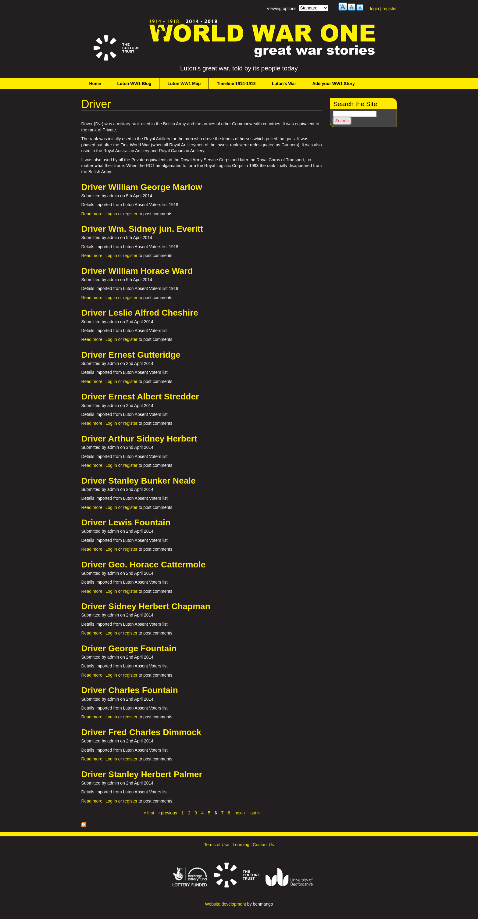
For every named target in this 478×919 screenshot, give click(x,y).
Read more (91, 213)
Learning (241, 844)
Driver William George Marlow (141, 187)
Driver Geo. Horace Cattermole (143, 564)
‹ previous (167, 812)
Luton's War (284, 83)
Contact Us (263, 844)
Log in (111, 213)
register (390, 8)
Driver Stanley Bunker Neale (138, 480)
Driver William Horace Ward (137, 271)
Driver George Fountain (129, 648)
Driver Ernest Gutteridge (130, 354)
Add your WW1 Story (333, 83)
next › (239, 812)
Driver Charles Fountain (129, 690)
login (374, 8)
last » (254, 812)
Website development (225, 904)
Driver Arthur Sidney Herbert (139, 438)
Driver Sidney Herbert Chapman (145, 606)
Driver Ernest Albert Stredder (140, 396)
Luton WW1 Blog (134, 83)
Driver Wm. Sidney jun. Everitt (142, 229)
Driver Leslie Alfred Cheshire (139, 312)
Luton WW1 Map (184, 83)
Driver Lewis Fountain (126, 522)
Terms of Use (216, 844)
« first (149, 812)
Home (95, 83)
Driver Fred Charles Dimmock (141, 732)
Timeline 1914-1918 (236, 83)
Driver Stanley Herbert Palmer (141, 774)
